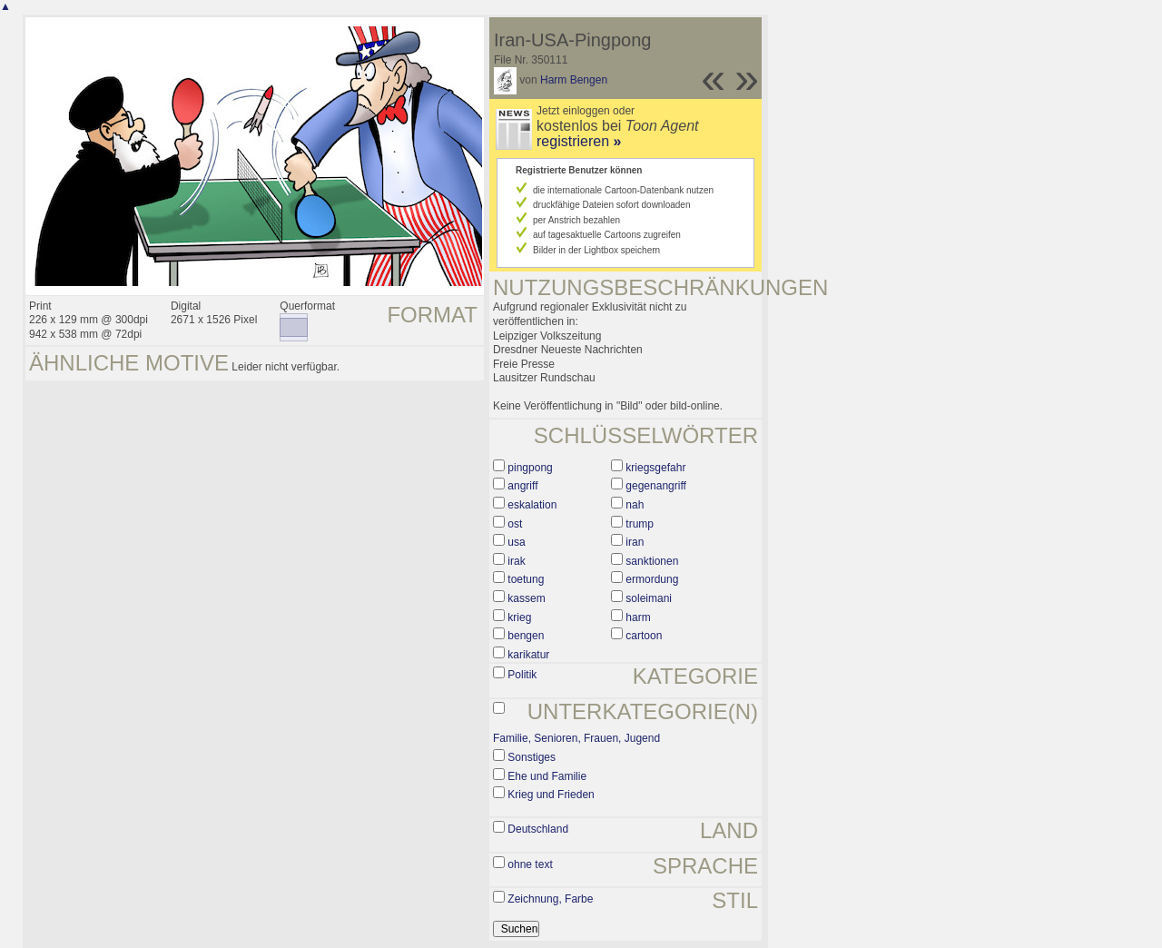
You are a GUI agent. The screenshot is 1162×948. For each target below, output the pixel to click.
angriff (522, 485)
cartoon (643, 635)
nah (634, 505)
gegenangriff (655, 485)
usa (516, 542)
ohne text (529, 864)
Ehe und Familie (546, 776)
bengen (525, 635)
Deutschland (537, 829)
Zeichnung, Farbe (550, 899)
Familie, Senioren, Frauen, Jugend (576, 738)
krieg (519, 617)
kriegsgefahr (655, 467)
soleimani (648, 598)
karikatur (528, 654)
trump (639, 524)
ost (514, 524)
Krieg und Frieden (550, 794)
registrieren (579, 141)
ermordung (651, 579)
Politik (522, 674)
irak (516, 561)
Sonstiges (531, 757)
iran (634, 542)
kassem (526, 598)
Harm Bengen (573, 80)
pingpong (529, 467)
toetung (525, 579)
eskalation (531, 505)
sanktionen (651, 561)
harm (637, 617)
